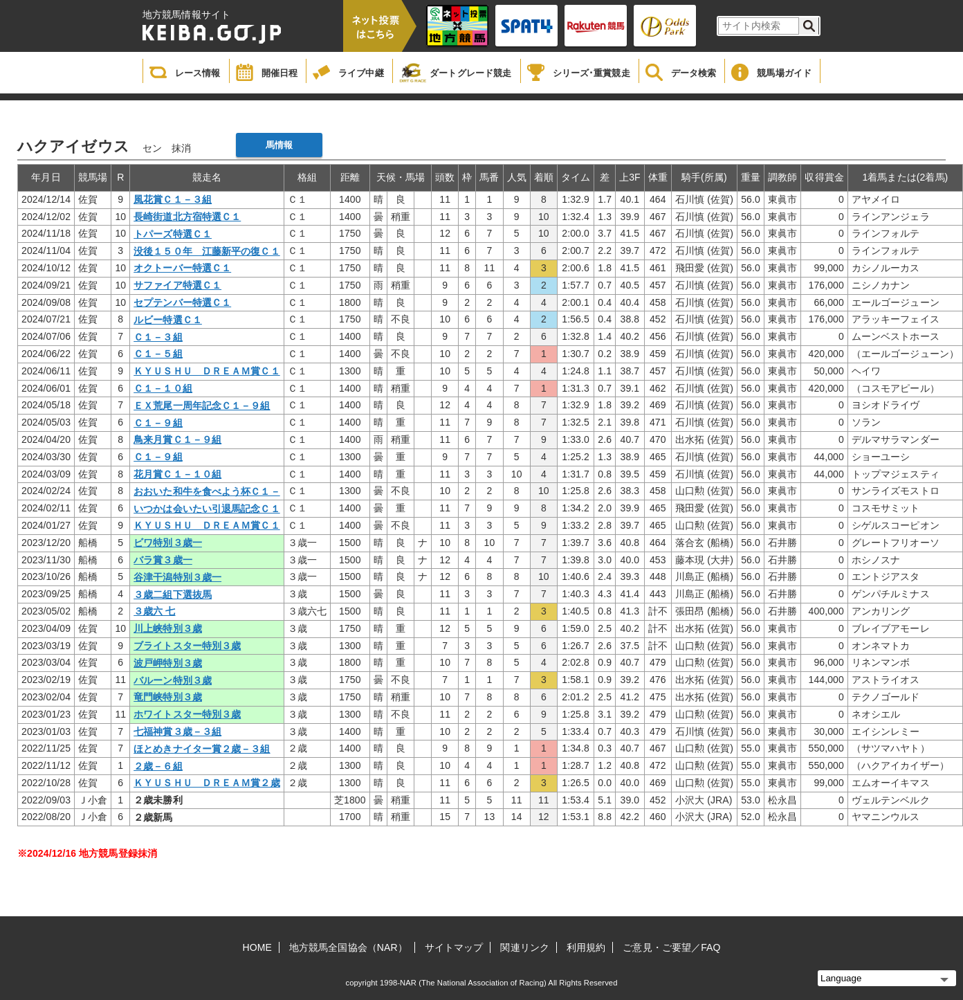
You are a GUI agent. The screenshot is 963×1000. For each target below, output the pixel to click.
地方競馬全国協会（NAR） (348, 947)
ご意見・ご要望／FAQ (671, 947)
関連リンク (524, 947)
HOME (257, 947)
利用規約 (586, 947)
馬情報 (279, 145)
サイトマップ (454, 947)
